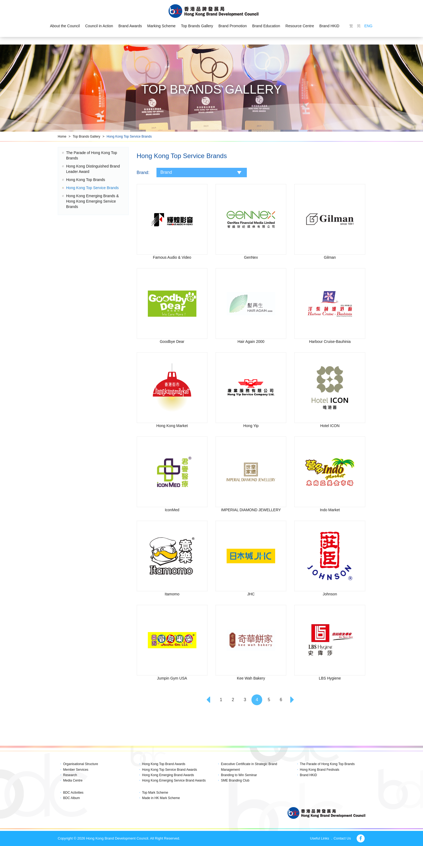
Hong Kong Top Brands (85, 180)
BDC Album (71, 798)
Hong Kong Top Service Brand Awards (169, 770)
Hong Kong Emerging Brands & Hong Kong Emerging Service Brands (92, 201)
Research (70, 775)
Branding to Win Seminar (239, 775)
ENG (368, 26)
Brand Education (266, 26)
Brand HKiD (329, 26)
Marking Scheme (161, 26)
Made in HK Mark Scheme (161, 798)
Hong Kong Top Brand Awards (163, 764)
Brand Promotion (233, 26)
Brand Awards (130, 26)
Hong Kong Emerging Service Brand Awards (174, 780)
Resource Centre (299, 26)
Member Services (75, 770)
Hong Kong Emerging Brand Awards (168, 775)
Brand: (143, 172)
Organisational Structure (80, 764)
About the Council (65, 26)
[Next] (293, 699)
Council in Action (99, 26)
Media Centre (73, 780)
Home (62, 136)
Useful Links (319, 838)
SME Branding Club (235, 780)
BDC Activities (73, 792)
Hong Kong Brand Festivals (319, 770)
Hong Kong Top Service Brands (129, 136)
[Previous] (209, 699)
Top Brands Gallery (197, 26)
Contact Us (342, 838)
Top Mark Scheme (155, 792)
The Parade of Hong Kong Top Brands (327, 764)
